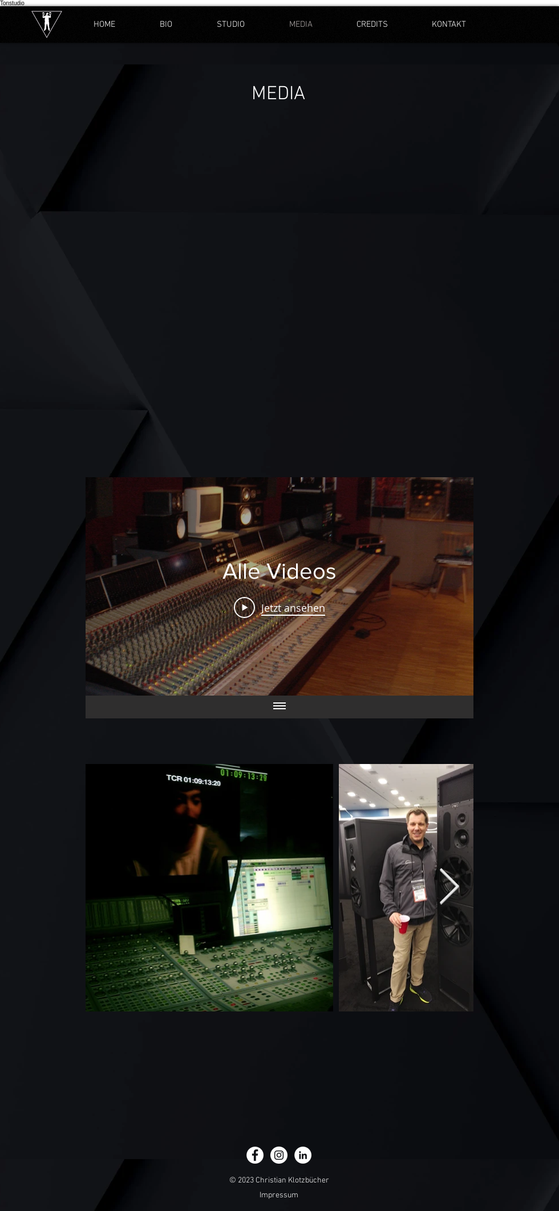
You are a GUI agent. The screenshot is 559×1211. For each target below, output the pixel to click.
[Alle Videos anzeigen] (279, 707)
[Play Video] (279, 607)
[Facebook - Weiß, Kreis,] (255, 1155)
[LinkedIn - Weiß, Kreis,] (302, 1155)
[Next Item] (449, 887)
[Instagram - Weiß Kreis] (278, 1155)
